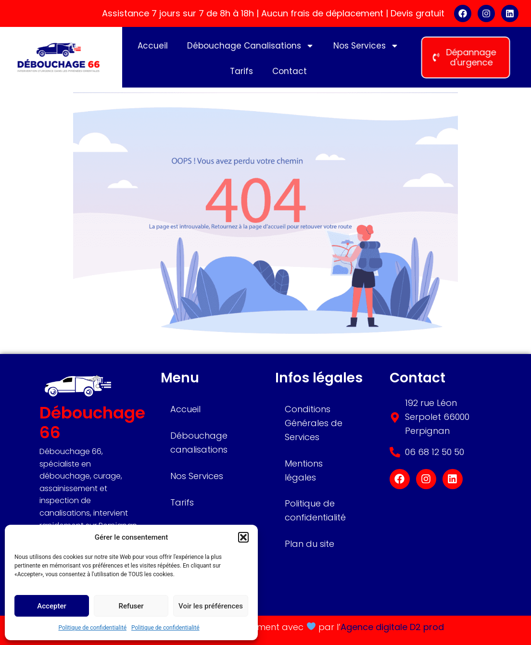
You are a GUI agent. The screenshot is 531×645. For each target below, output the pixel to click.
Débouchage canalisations (199, 442)
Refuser (130, 606)
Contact (289, 74)
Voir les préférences (210, 606)
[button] (243, 537)
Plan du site (309, 544)
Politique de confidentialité (92, 627)
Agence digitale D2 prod (392, 627)
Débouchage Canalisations (250, 49)
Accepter (51, 606)
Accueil (153, 48)
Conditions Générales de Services (313, 423)
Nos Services (366, 49)
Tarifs (241, 74)
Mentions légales (304, 470)
